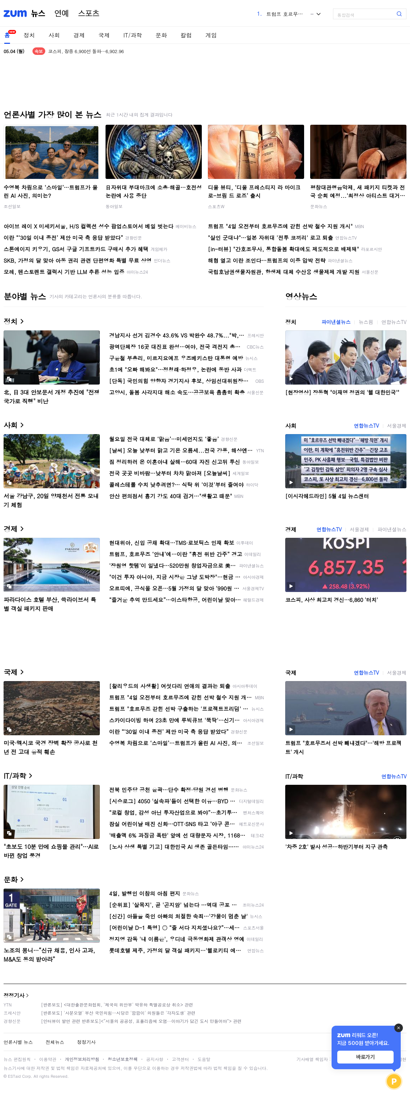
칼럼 (186, 35)
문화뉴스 (318, 206)
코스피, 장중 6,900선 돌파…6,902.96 (86, 51)
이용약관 (47, 1059)
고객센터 (180, 1059)
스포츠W (216, 206)
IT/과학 (132, 35)
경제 (79, 35)
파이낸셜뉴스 (335, 321)
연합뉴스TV (393, 321)
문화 (161, 35)
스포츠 (88, 13)
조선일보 (12, 206)
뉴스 (38, 13)
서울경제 (396, 425)
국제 (104, 35)
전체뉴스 (55, 1042)
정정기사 (14, 995)
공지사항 (154, 1059)
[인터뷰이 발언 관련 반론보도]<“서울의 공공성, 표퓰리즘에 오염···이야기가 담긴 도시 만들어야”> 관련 (141, 1021)
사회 (54, 35)
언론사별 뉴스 (18, 1042)
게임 (211, 35)
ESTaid (14, 1076)
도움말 (204, 1059)
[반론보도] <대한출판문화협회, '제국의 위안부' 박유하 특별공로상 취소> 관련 (117, 1004)
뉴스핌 (366, 321)
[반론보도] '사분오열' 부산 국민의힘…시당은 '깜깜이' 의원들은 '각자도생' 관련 (118, 1013)
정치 (29, 35)
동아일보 (114, 206)
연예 (62, 13)
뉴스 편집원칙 (17, 1059)
